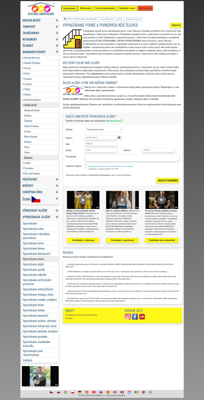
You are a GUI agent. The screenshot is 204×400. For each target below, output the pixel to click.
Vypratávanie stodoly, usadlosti (40, 299)
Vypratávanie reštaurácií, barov (40, 325)
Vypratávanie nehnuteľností (38, 289)
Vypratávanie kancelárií (35, 315)
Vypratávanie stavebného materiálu (36, 343)
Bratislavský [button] (31, 20)
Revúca (27, 94)
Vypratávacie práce (33, 228)
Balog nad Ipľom (32, 110)
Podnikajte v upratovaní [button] (122, 240)
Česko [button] (31, 199)
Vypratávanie (30, 223)
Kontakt (69, 318)
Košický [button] (28, 185)
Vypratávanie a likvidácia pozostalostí (36, 235)
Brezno (27, 68)
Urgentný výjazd (73, 166)
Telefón (127, 150)
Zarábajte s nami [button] (127, 8)
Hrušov (27, 131)
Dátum (69, 138)
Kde (67, 144)
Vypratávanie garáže (34, 269)
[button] (40, 210)
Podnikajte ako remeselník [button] (162, 240)
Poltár (26, 89)
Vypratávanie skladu (34, 310)
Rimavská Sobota (32, 100)
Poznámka (71, 156)
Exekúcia (27, 360)
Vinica (27, 152)
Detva (26, 73)
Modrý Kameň (30, 136)
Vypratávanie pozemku (35, 336)
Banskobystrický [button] (34, 52)
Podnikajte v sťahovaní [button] (83, 240)
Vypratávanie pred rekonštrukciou (33, 352)
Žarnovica (28, 168)
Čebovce (28, 121)
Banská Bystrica (31, 58)
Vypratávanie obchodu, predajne (40, 331)
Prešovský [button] (30, 179)
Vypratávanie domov (34, 248)
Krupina (27, 79)
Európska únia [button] (32, 192)
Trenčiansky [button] (31, 33)
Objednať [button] (176, 25)
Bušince (27, 115)
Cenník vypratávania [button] (105, 8)
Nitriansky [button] (30, 39)
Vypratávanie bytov (33, 243)
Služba (69, 129)
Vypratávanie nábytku (35, 274)
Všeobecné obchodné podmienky (81, 315)
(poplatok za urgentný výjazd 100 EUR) (103, 169)
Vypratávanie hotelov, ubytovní (39, 320)
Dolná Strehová (31, 126)
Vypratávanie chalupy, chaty (38, 294)
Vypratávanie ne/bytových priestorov (37, 281)
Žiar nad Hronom (31, 173)
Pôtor (27, 147)
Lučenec (27, 84)
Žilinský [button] (28, 45)
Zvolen (26, 163)
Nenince (28, 142)
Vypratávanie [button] (69, 8)
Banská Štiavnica (31, 63)
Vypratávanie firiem (33, 304)
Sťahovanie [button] (85, 8)
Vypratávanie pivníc (33, 258)
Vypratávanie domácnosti (36, 253)
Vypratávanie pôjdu (33, 264)
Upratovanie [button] (145, 8)
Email (68, 150)
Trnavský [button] (29, 26)
